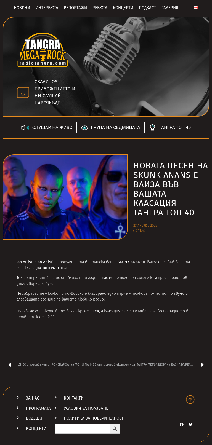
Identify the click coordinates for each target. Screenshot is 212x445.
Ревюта (99, 7)
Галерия (169, 7)
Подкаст (147, 7)
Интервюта (47, 7)
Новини (22, 7)
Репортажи (75, 7)
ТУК (96, 311)
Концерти (123, 7)
